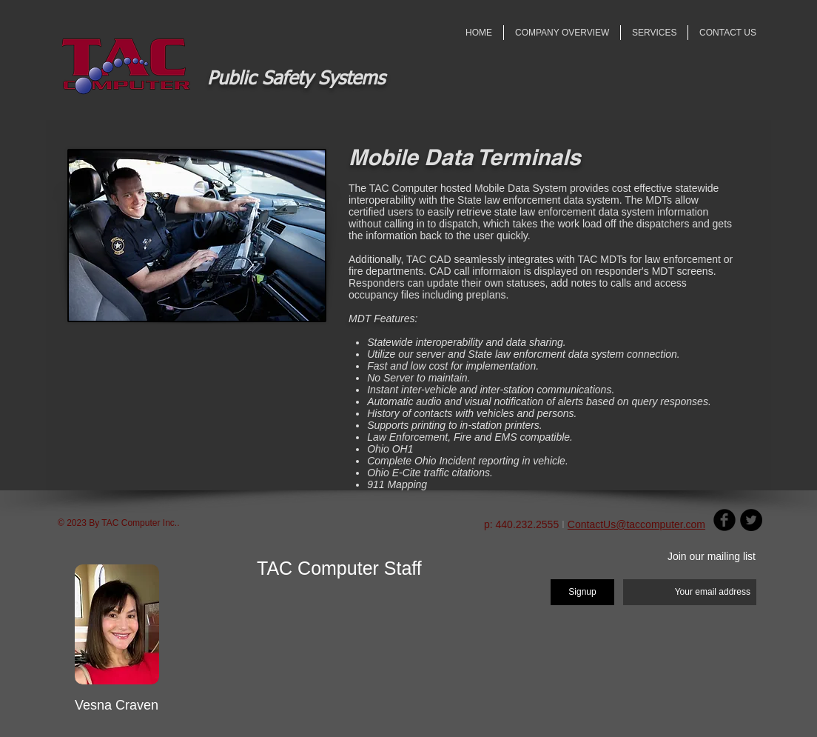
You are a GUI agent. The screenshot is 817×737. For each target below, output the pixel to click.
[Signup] (582, 592)
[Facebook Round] (724, 520)
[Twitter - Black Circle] (751, 520)
